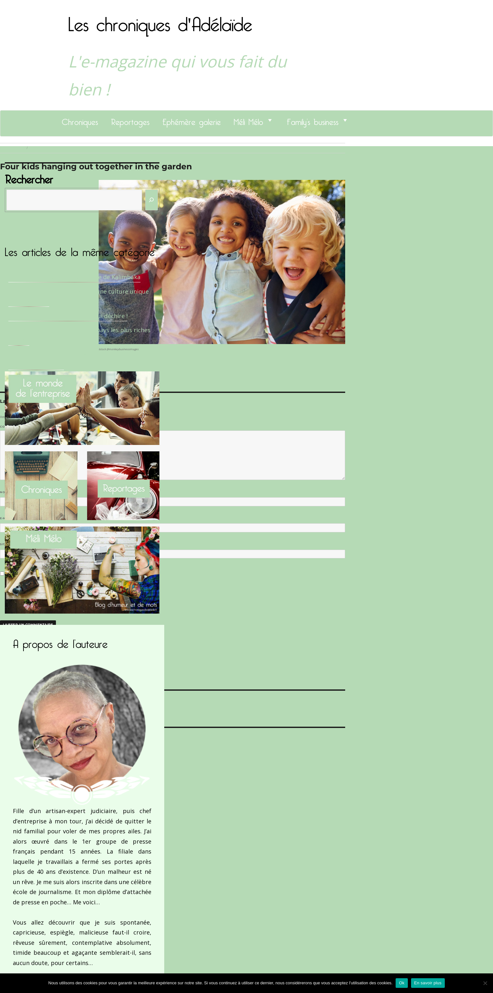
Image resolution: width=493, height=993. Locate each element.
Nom (5, 492)
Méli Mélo (248, 120)
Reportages (130, 120)
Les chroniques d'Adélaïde (160, 20)
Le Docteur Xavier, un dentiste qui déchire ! (68, 316)
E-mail (6, 518)
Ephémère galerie (191, 120)
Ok (401, 982)
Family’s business (312, 120)
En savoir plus (428, 982)
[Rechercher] (151, 200)
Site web (7, 544)
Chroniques (80, 120)
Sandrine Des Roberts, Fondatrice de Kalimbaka (74, 277)
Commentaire (13, 426)
